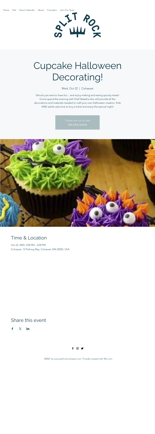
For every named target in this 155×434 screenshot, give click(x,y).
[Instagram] (77, 348)
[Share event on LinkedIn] (27, 328)
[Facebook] (72, 348)
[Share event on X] (20, 328)
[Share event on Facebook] (12, 328)
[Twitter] (82, 348)
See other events (77, 124)
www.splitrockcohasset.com (67, 358)
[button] (14, 10)
